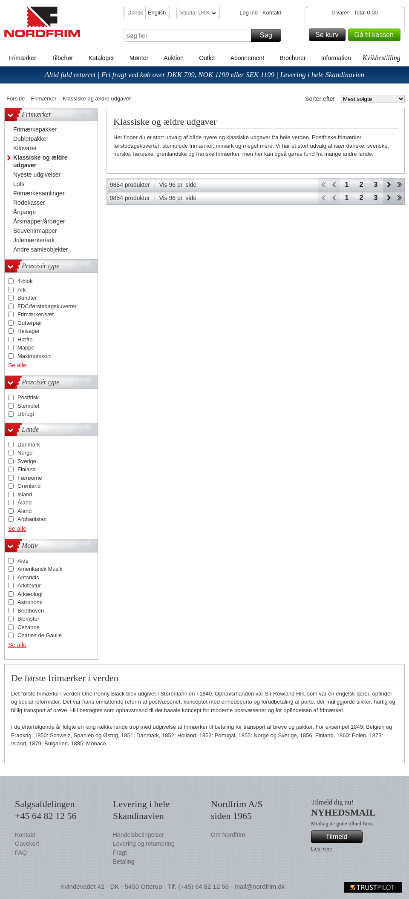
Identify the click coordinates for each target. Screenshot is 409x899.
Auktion (174, 57)
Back (334, 185)
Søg (269, 35)
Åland (24, 502)
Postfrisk (28, 397)
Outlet (207, 57)
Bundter (27, 298)
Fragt (120, 852)
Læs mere (321, 848)
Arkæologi (30, 594)
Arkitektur (29, 585)
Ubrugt (25, 414)
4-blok (24, 281)
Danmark (28, 444)
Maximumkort (34, 356)
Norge (24, 453)
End (399, 185)
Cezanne (28, 627)
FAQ (21, 852)
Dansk (135, 12)
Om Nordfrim (228, 834)
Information (336, 57)
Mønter (139, 57)
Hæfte (24, 339)
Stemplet (28, 406)
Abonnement (247, 57)
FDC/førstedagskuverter (47, 306)
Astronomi (30, 602)
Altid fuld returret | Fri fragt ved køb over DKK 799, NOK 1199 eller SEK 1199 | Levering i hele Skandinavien (204, 75)
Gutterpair (29, 323)
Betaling (124, 861)
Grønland (28, 486)
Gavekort (27, 843)
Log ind (248, 12)
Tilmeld (343, 836)
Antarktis (28, 577)
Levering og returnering (144, 843)
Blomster (28, 619)
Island (24, 494)
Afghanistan (32, 519)
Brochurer (292, 57)
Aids (22, 561)
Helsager (28, 331)
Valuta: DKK (198, 14)
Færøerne (29, 478)
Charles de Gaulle (39, 635)
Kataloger (101, 57)
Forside (15, 98)
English (157, 12)
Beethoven (30, 610)
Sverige (26, 461)
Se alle (17, 365)
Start (323, 185)
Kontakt (271, 12)
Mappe (26, 347)
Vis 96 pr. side (177, 184)
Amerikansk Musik (39, 569)
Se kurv (329, 35)
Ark (21, 289)
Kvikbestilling (381, 57)
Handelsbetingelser (138, 834)
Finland (26, 469)
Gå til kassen (376, 35)
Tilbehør (62, 57)
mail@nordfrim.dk (259, 886)
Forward (388, 185)
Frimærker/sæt (35, 314)
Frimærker (22, 57)
